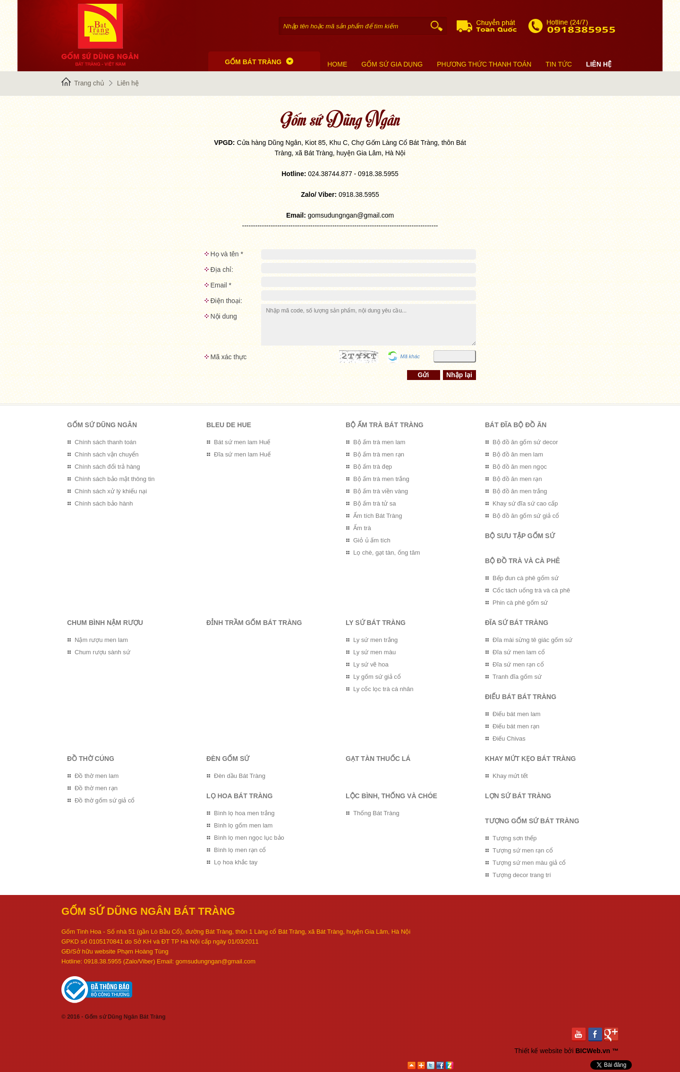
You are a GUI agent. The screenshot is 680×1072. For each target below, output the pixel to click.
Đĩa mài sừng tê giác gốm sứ (532, 639)
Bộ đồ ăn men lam (518, 454)
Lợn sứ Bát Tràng (518, 796)
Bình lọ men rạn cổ (240, 849)
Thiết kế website (538, 1051)
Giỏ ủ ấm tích (372, 540)
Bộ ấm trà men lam (379, 442)
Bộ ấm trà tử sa (374, 503)
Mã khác (410, 356)
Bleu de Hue (228, 425)
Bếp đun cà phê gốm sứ (526, 578)
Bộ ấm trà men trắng (381, 478)
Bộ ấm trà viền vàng (380, 491)
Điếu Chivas (509, 738)
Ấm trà (362, 528)
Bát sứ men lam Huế (242, 442)
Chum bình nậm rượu (105, 622)
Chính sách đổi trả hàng (107, 466)
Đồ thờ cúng (90, 758)
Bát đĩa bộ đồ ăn (515, 425)
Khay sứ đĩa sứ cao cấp (525, 503)
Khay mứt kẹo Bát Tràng (530, 758)
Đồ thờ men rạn (96, 788)
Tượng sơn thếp (514, 838)
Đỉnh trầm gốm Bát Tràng (254, 622)
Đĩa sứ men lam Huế (242, 454)
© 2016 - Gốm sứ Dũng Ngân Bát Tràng (113, 1016)
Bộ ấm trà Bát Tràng (385, 425)
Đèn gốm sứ (227, 758)
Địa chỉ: (222, 269)
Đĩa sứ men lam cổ (519, 652)
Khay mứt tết (510, 775)
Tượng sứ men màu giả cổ (529, 862)
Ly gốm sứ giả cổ (377, 676)
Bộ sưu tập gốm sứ (520, 536)
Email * (221, 285)
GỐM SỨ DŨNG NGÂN (102, 425)
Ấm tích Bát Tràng (377, 515)
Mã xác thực (229, 357)
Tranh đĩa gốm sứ (517, 676)
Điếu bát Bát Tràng (520, 697)
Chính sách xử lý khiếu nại (111, 491)
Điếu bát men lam (517, 713)
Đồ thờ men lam (97, 775)
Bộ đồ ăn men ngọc (520, 466)
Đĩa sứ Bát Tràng (516, 622)
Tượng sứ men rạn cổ (523, 850)
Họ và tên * (227, 254)
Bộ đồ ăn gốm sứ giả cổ (526, 515)
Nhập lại (459, 375)
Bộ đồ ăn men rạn (517, 478)
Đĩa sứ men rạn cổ (518, 664)
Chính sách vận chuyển (106, 454)
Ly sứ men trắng (375, 639)
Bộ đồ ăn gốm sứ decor (525, 442)
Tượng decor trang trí (522, 874)
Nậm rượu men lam (101, 639)
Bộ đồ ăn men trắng (520, 491)
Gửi (423, 375)
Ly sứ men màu (374, 652)
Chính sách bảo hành (104, 503)
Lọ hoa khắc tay (235, 862)
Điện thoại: (226, 300)
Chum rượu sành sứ (102, 652)
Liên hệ (128, 83)
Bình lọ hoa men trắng (244, 813)
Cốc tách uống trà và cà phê (531, 590)
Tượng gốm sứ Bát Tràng (532, 821)
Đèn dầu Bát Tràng (239, 775)
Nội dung (224, 316)
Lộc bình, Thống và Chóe (391, 796)
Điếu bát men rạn (516, 726)
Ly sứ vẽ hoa (371, 664)
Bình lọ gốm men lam (243, 825)
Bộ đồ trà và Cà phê (522, 561)
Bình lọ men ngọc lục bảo (249, 837)
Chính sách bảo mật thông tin (114, 478)
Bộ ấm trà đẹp (372, 466)
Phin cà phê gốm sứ (520, 602)
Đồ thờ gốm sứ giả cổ (105, 800)
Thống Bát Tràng (376, 813)
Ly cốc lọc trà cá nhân (383, 688)
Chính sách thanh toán (105, 442)
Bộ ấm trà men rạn (378, 454)
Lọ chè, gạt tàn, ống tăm (386, 552)
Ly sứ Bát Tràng (376, 622)
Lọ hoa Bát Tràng (239, 796)
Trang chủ (89, 83)
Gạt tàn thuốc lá (378, 758)
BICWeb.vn (592, 1051)
